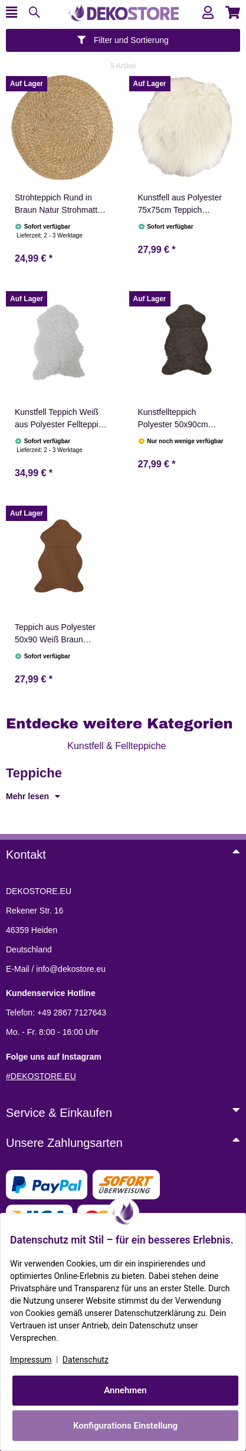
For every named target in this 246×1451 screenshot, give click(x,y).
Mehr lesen (33, 796)
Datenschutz (86, 1359)
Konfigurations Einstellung (125, 1425)
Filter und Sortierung (123, 40)
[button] (208, 12)
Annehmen (125, 1390)
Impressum (30, 1359)
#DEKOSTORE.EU (41, 1076)
